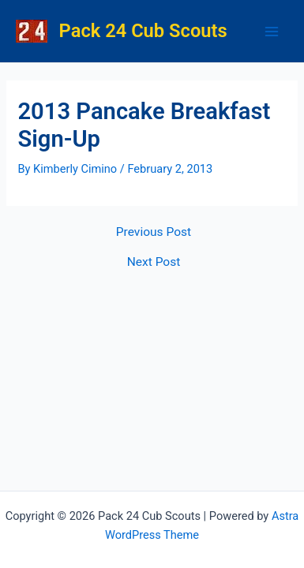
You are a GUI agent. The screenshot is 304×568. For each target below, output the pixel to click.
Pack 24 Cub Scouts (143, 31)
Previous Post (153, 232)
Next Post (154, 262)
